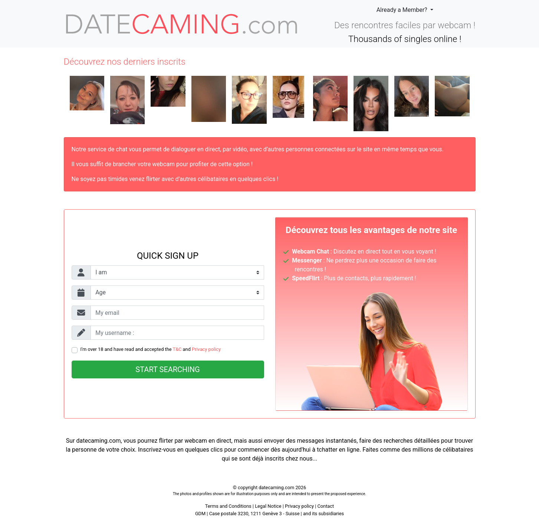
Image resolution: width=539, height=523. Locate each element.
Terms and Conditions (228, 506)
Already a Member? (403, 9)
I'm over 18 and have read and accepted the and (150, 349)
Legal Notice (269, 506)
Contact (325, 506)
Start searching (167, 369)
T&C (177, 349)
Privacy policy (206, 349)
